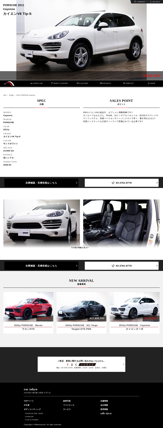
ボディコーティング (32, 409)
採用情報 (104, 409)
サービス (67, 409)
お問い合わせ (106, 413)
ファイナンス (68, 405)
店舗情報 (104, 401)
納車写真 (67, 401)
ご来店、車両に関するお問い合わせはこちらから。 (81, 364)
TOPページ (28, 401)
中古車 (11, 95)
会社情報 (104, 405)
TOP (4, 95)
